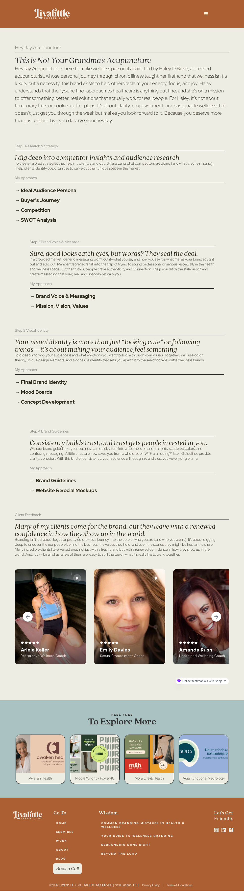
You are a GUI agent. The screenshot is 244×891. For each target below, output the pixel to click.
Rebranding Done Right (126, 844)
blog (61, 858)
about (62, 849)
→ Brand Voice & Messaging (63, 296)
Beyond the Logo (119, 853)
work (61, 840)
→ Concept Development (44, 402)
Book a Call (67, 868)
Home (61, 823)
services (65, 831)
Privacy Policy (151, 885)
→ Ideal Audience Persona (45, 190)
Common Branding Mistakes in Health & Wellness (143, 824)
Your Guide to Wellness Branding (137, 835)
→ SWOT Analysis (35, 220)
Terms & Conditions (179, 885)
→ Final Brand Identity (41, 382)
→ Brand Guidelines (53, 480)
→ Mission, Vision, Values (59, 306)
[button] (206, 14)
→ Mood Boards (33, 392)
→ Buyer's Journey (37, 200)
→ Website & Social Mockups (63, 490)
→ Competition (32, 210)
